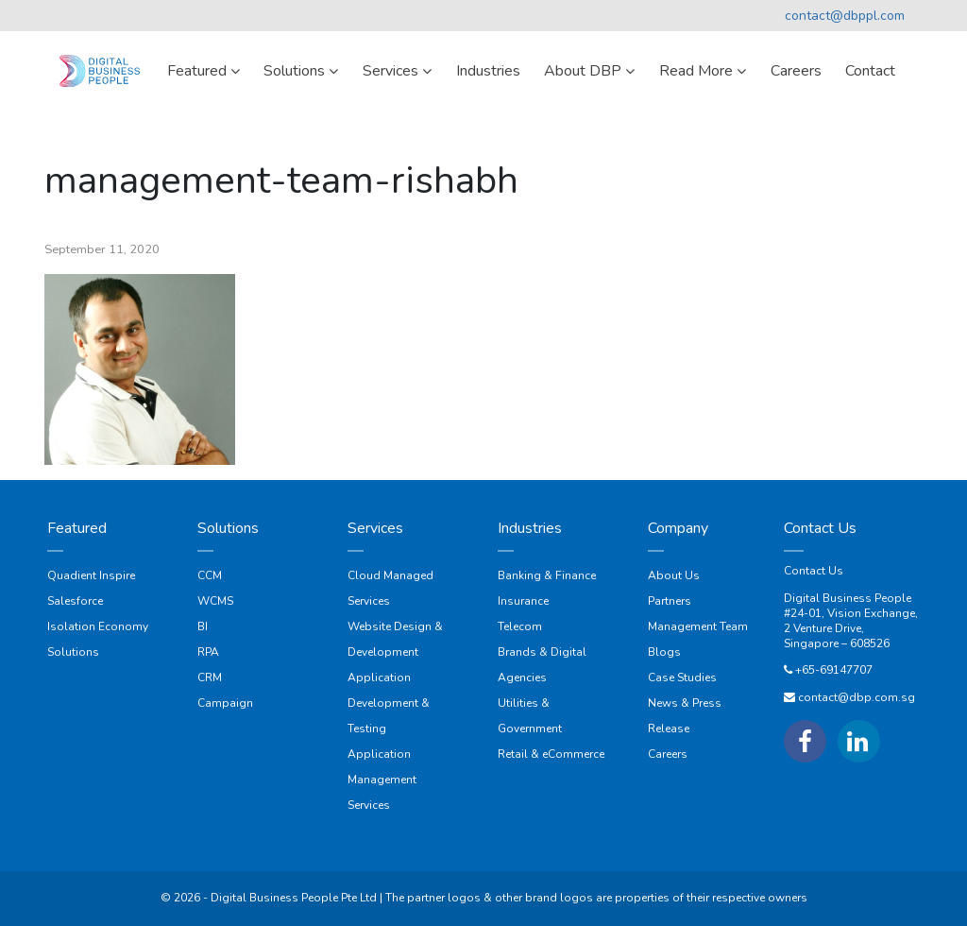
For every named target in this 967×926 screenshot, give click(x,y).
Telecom (520, 626)
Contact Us (813, 570)
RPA (208, 652)
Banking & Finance (547, 575)
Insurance (523, 601)
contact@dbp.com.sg (856, 697)
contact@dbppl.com (845, 16)
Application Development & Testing (389, 703)
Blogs (664, 652)
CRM (209, 677)
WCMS (215, 601)
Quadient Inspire (91, 575)
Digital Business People (847, 598)
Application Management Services (382, 779)
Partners (669, 601)
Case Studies (682, 677)
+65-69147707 (834, 669)
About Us (674, 575)
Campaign (225, 703)
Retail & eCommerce (551, 754)
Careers (667, 754)
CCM (209, 575)
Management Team (698, 626)
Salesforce (75, 601)
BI (202, 626)
